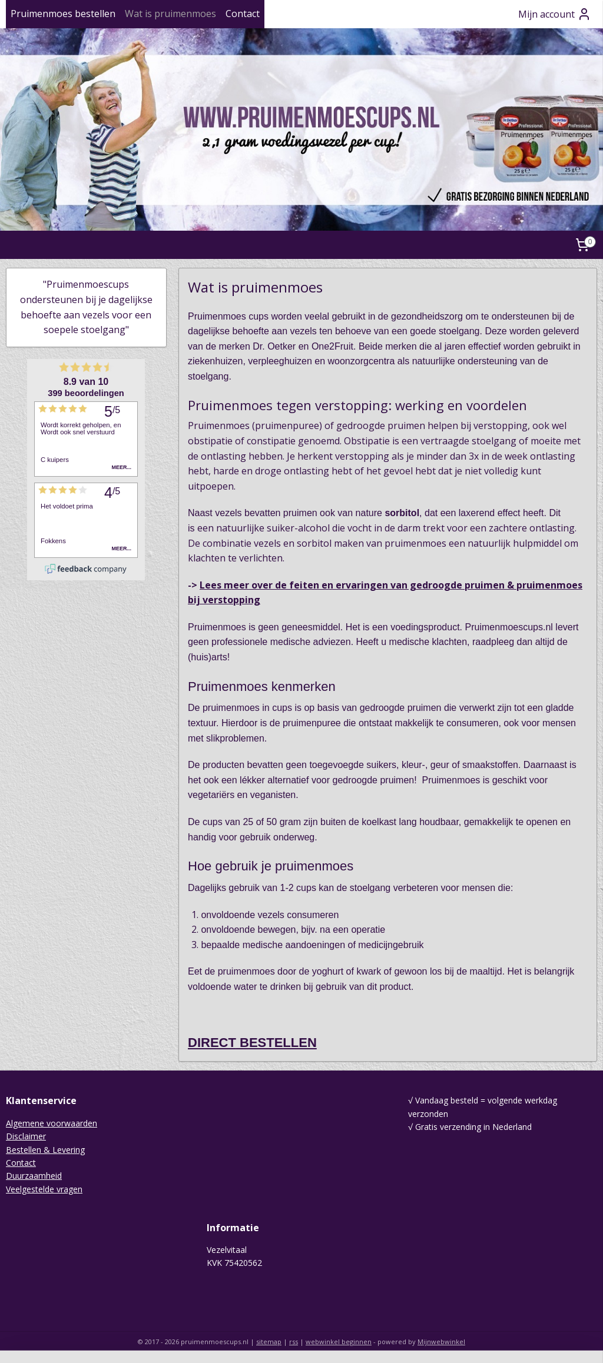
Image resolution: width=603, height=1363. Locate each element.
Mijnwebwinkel (441, 1341)
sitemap (268, 1341)
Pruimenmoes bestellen (63, 13)
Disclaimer (26, 1136)
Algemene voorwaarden (51, 1123)
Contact (243, 13)
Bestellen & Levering (45, 1149)
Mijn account (554, 14)
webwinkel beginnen (339, 1341)
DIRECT (212, 1043)
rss (293, 1341)
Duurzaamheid (34, 1175)
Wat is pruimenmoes (170, 13)
